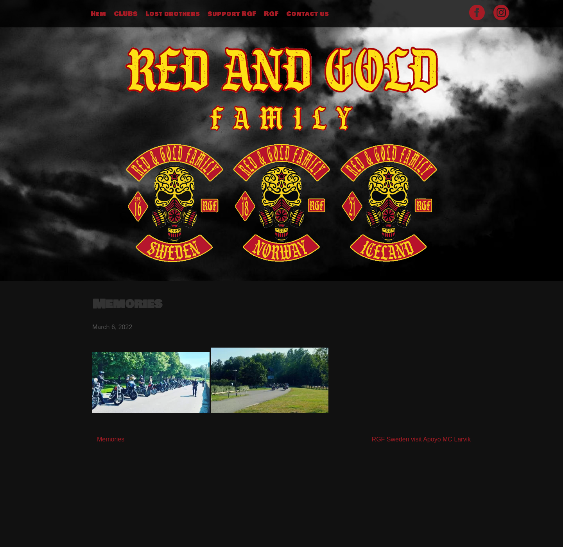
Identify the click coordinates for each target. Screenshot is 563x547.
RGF (271, 14)
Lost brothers (172, 14)
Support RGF (232, 14)
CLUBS (126, 14)
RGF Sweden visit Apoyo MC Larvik (421, 439)
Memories (110, 439)
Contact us (307, 14)
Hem (98, 14)
